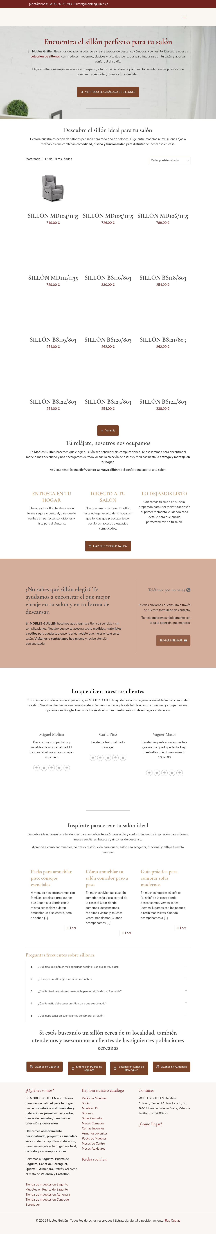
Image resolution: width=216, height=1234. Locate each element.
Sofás (86, 1103)
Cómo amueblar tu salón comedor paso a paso (107, 878)
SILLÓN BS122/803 (53, 401)
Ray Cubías (172, 1221)
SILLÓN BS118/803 (162, 277)
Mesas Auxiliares (93, 1149)
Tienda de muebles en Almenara (48, 1195)
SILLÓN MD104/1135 (53, 215)
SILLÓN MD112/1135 (53, 277)
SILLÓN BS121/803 (163, 339)
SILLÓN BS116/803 (108, 277)
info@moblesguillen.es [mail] (92, 4)
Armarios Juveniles (95, 1133)
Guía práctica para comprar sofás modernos (159, 878)
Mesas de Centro (93, 1143)
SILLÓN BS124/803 (162, 401)
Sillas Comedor (92, 1118)
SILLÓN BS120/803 (107, 339)
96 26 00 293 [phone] (62, 4)
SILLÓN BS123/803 (108, 401)
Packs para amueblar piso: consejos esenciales (51, 878)
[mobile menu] (185, 17)
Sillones (87, 1113)
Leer (73, 928)
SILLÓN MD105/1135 (108, 215)
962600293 (160, 1113)
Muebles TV (90, 1108)
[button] (108, 967)
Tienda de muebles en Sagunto (47, 1184)
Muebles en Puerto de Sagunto (47, 1189)
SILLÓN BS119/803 (53, 339)
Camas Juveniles (93, 1128)
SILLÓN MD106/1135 (162, 215)
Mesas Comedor (93, 1123)
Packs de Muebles (94, 1098)
